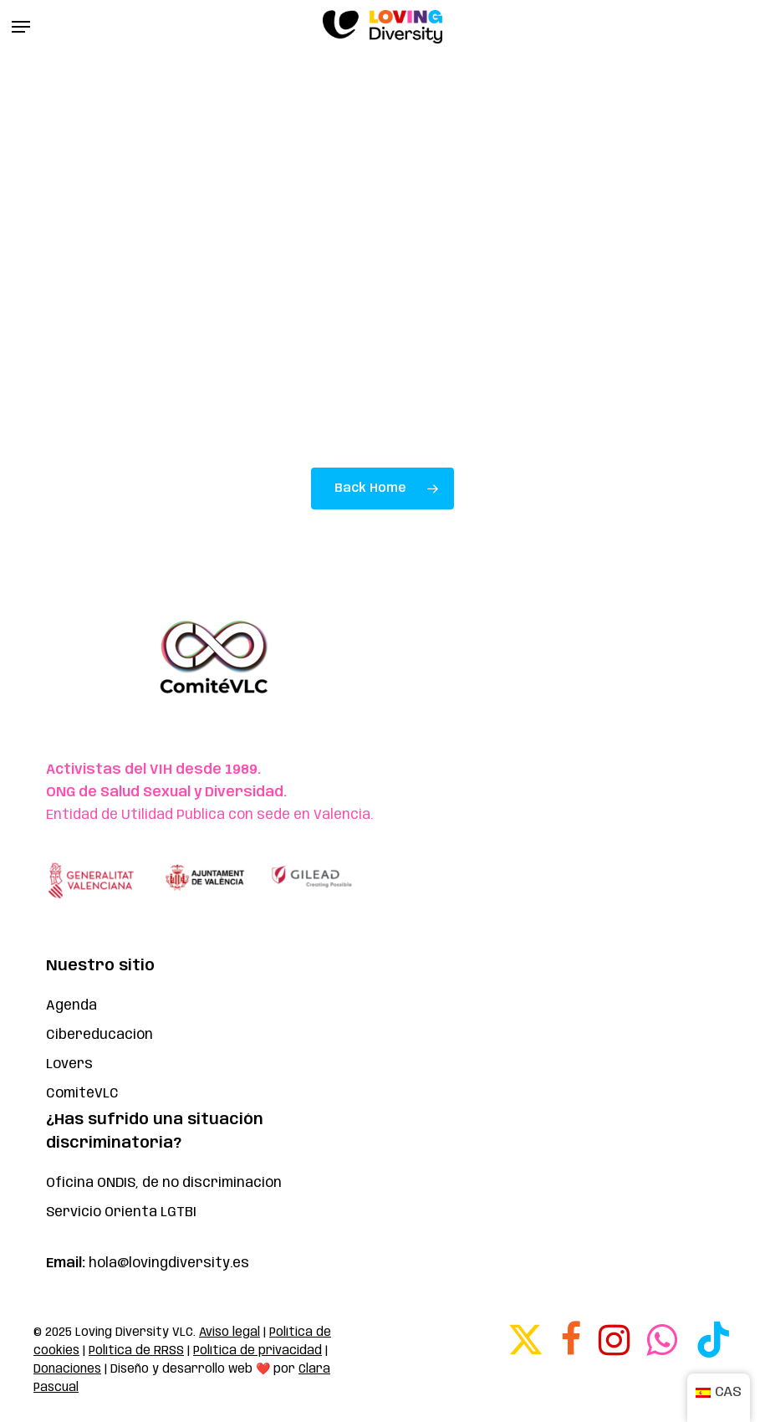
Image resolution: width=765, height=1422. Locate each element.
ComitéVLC (82, 1094)
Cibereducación (99, 1035)
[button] (21, 26)
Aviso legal (229, 1332)
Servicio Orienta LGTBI (121, 1212)
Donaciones (67, 1369)
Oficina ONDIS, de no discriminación (164, 1183)
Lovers (69, 1064)
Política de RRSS (136, 1351)
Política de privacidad (257, 1351)
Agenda (71, 1006)
